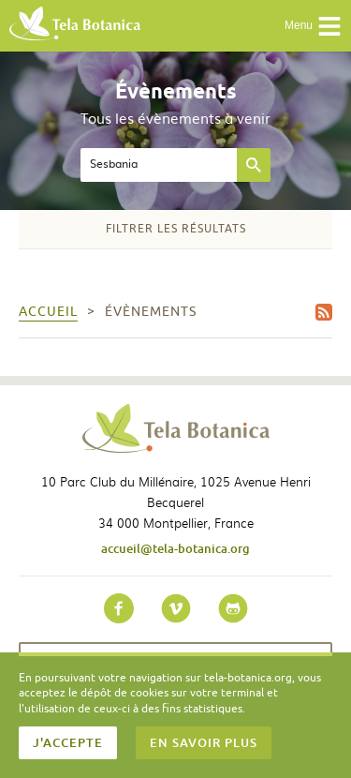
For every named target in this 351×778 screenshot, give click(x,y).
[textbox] (158, 165)
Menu (313, 26)
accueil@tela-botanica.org (175, 548)
